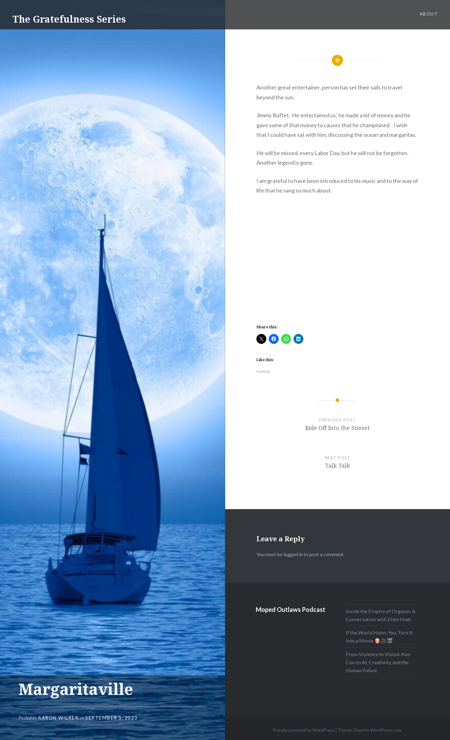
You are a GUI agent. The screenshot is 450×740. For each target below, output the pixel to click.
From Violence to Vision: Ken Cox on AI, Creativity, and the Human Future (378, 662)
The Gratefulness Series (69, 19)
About (429, 13)
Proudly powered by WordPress (303, 730)
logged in (293, 554)
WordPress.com (385, 730)
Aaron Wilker (58, 718)
